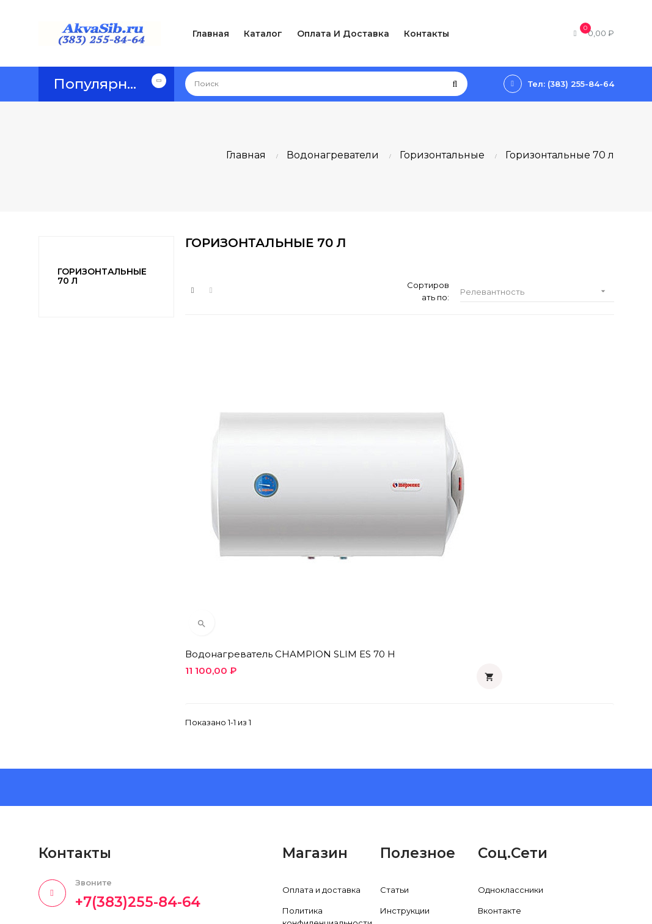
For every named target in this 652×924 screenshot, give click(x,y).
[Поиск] (326, 84)
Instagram (497, 815)
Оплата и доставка (321, 732)
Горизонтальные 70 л (102, 276)
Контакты (302, 827)
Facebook (498, 773)
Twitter (491, 794)
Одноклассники (510, 732)
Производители (413, 773)
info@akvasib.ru (69, 847)
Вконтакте (499, 753)
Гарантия (301, 786)
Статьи (394, 732)
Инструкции (405, 753)
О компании (307, 806)
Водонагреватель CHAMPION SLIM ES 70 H (245, 490)
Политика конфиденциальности (327, 759)
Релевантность (537, 291)
